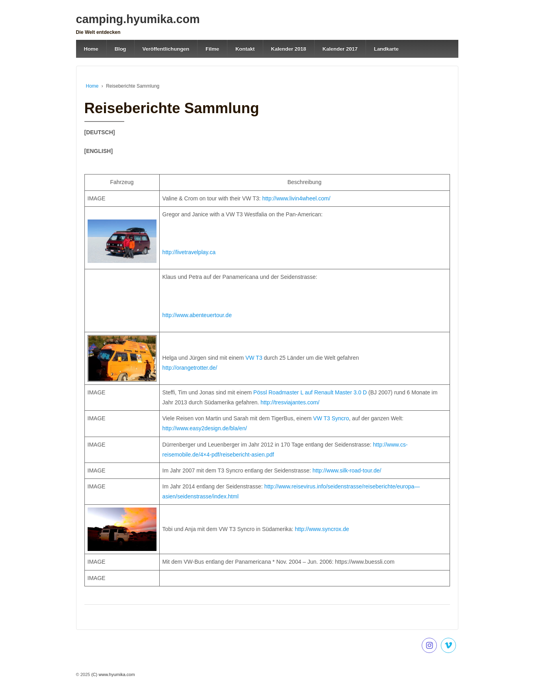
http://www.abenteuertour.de (197, 315)
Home (91, 49)
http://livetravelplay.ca (189, 252)
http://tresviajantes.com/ (289, 402)
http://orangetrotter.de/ (189, 368)
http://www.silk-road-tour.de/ (347, 470)
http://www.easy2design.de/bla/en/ (204, 428)
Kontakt (244, 49)
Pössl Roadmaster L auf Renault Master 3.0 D (310, 392)
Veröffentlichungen (166, 49)
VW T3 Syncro (331, 418)
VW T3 (253, 358)
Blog (120, 49)
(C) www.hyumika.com (112, 674)
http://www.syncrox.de (322, 529)
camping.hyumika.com (138, 19)
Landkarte (386, 49)
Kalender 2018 (288, 49)
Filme (212, 49)
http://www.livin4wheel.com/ (296, 198)
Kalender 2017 (340, 49)
